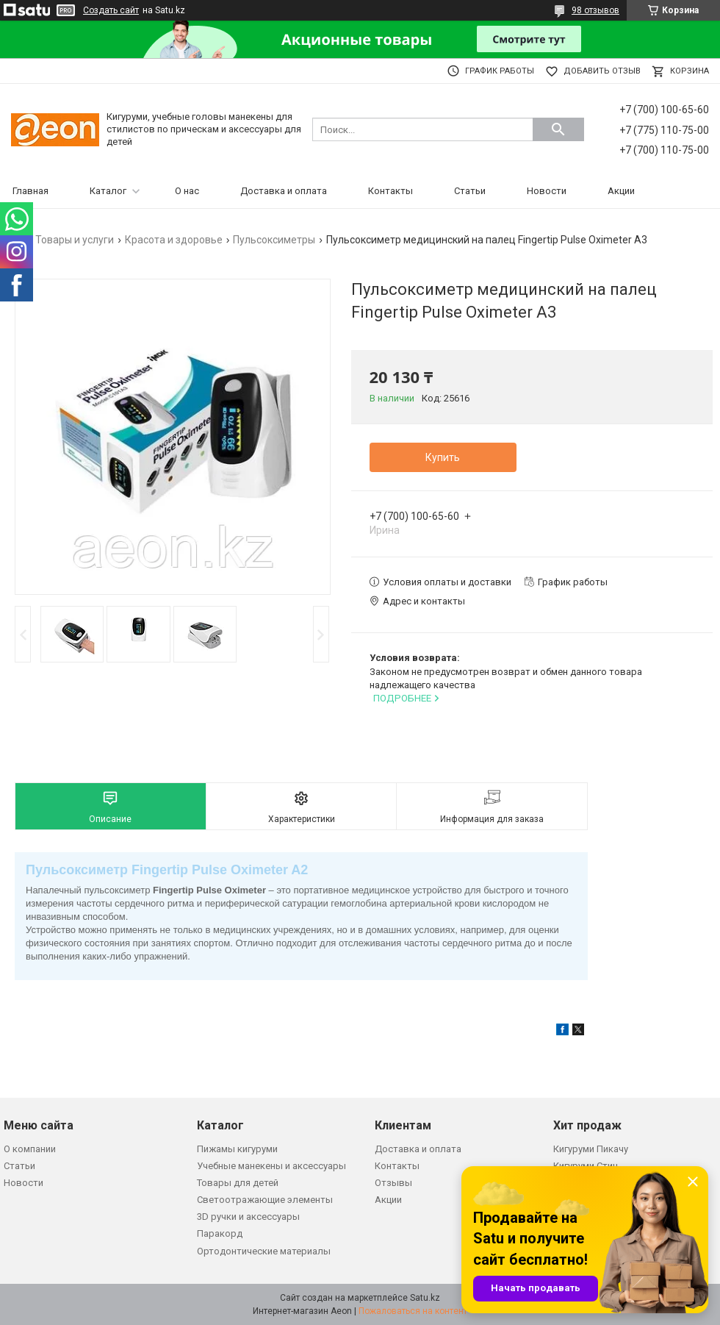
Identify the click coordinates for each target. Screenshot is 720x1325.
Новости (546, 190)
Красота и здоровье (174, 240)
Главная (30, 190)
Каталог (108, 190)
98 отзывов (595, 10)
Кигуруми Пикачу (590, 1148)
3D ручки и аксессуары (248, 1216)
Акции (621, 190)
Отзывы (393, 1182)
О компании (30, 1148)
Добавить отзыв (602, 71)
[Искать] (558, 129)
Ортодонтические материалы (264, 1251)
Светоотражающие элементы (265, 1199)
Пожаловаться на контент (413, 1311)
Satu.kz (425, 1298)
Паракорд (219, 1233)
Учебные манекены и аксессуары (271, 1165)
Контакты (390, 190)
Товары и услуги (74, 240)
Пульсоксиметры (274, 240)
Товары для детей (237, 1182)
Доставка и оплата (283, 190)
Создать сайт (111, 10)
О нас (187, 190)
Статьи (470, 190)
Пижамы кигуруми (237, 1148)
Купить (442, 457)
